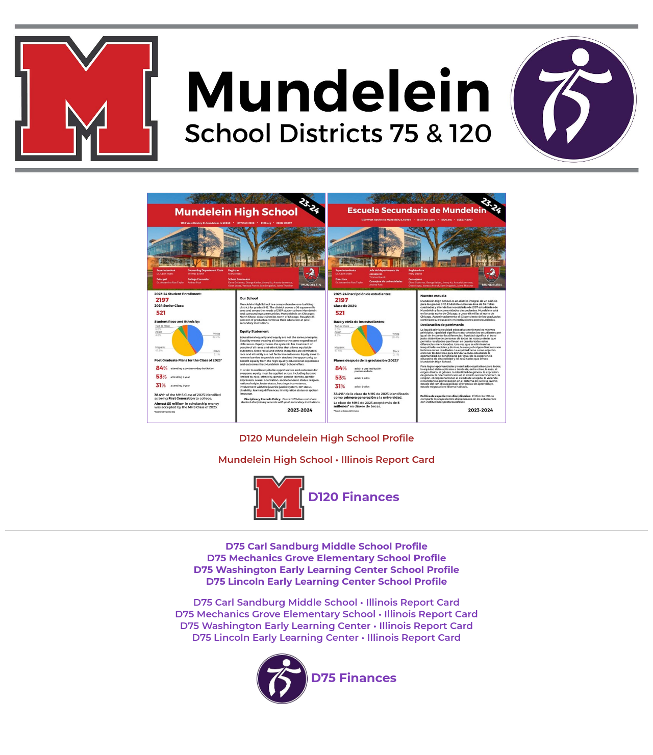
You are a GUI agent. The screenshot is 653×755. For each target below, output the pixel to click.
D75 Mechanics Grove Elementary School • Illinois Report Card (326, 614)
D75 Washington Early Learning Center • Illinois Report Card (326, 626)
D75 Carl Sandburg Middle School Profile (326, 546)
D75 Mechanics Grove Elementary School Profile (326, 558)
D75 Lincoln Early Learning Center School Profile (326, 581)
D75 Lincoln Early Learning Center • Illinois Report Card (326, 637)
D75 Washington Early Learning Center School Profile (327, 570)
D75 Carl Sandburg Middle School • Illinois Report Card (326, 602)
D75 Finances (327, 677)
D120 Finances (326, 496)
